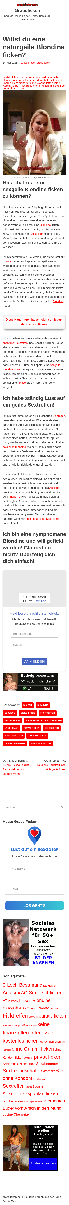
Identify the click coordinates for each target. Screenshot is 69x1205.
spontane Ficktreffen (15, 342)
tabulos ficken (37, 736)
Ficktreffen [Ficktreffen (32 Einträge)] (15, 1016)
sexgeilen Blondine (14, 446)
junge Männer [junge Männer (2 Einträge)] (22, 1025)
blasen (27, 705)
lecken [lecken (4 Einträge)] (44, 1041)
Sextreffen (59, 415)
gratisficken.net (12, 1196)
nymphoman (11, 728)
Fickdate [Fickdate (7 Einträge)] (42, 1008)
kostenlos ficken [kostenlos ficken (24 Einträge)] (21, 1041)
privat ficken (32, 728)
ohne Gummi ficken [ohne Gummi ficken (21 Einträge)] (33, 1049)
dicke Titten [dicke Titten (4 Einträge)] (27, 1008)
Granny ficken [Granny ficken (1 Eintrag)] (35, 1017)
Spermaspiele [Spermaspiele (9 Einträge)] (15, 1094)
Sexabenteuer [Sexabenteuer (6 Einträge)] (47, 1064)
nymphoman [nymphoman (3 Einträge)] (57, 1041)
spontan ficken (14, 736)
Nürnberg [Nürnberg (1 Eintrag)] (7, 1050)
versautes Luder (41, 743)
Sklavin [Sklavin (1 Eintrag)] (28, 1087)
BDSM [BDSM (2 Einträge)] (14, 1001)
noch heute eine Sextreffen (42, 518)
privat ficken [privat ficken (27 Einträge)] (48, 1057)
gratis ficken (13, 720)
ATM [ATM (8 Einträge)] (6, 1001)
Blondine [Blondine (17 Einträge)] (41, 1000)
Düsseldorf (37, 233)
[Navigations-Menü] (62, 12)
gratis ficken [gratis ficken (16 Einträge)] (53, 1015)
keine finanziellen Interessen (44, 720)
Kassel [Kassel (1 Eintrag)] (34, 1025)
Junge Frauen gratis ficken (35, 62)
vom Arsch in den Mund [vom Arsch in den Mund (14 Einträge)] (38, 1108)
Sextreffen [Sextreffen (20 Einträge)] (14, 1086)
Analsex (8, 261)
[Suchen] (30, 807)
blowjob (10, 713)
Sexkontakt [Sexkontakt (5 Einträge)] (46, 1071)
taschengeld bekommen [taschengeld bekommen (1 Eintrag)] (34, 1102)
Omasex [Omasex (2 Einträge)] (28, 1057)
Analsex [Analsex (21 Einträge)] (11, 992)
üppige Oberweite (15, 743)
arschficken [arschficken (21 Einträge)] (50, 992)
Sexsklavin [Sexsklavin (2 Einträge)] (39, 1079)
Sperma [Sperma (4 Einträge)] (38, 1086)
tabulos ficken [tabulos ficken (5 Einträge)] (13, 1101)
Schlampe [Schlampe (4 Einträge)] (10, 1064)
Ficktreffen (47, 713)
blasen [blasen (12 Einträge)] (25, 1000)
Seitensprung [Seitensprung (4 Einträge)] (26, 1064)
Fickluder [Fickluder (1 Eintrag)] (54, 1009)
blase (22, 382)
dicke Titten (28, 713)
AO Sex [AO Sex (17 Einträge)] (29, 992)
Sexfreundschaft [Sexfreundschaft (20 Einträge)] (20, 1070)
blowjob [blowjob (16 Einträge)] (10, 1007)
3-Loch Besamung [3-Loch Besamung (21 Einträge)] (23, 985)
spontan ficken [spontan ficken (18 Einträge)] (43, 1093)
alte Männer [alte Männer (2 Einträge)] (49, 985)
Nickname (18, 869)
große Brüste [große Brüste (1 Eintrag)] (8, 1025)
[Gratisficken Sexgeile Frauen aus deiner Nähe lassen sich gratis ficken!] (27, 12)
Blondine (45, 224)
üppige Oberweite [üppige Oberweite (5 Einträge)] (16, 1114)
